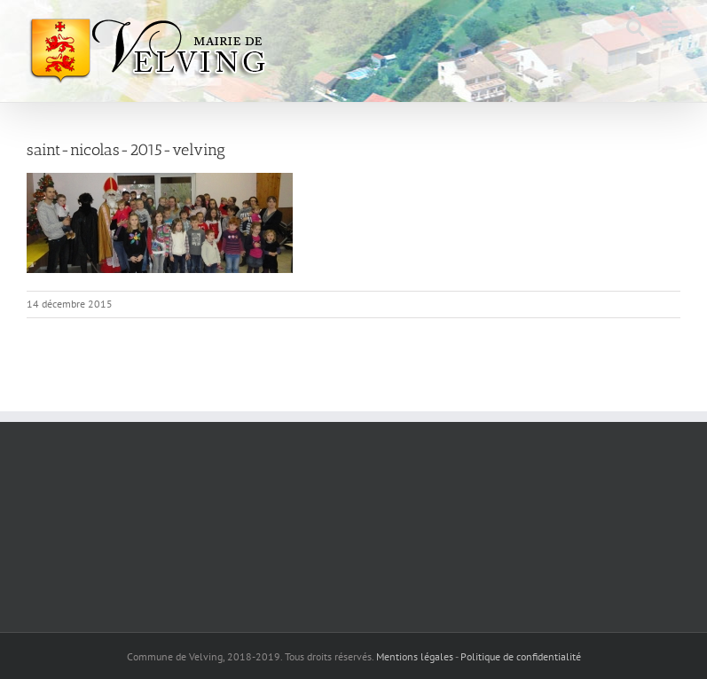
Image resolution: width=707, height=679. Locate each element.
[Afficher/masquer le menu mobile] (671, 27)
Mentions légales (414, 656)
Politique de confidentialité (520, 656)
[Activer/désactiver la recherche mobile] (635, 27)
